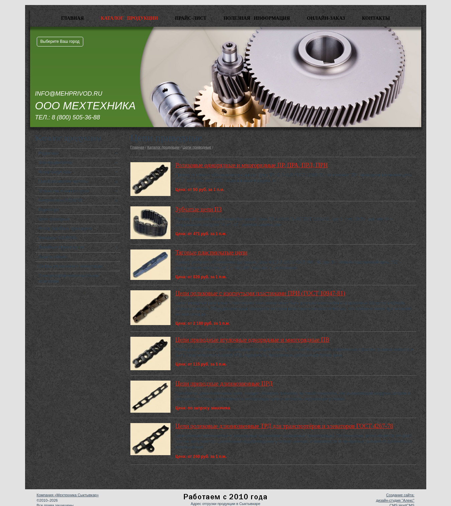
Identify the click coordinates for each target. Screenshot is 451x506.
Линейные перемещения (61, 247)
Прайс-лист (191, 18)
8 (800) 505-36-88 (76, 117)
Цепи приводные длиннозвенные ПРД (224, 383)
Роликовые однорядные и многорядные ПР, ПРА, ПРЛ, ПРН (252, 165)
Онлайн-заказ (326, 18)
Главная (72, 18)
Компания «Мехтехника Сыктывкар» (68, 495)
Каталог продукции (129, 18)
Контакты (376, 18)
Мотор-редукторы (54, 172)
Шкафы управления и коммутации (70, 266)
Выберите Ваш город (60, 41)
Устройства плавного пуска (63, 191)
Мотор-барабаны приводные (65, 228)
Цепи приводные (54, 219)
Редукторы (48, 153)
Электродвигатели (55, 162)
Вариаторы (48, 209)
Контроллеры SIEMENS (60, 200)
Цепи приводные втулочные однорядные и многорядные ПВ (253, 339)
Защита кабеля (52, 257)
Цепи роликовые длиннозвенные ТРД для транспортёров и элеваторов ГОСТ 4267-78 (284, 426)
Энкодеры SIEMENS (57, 237)
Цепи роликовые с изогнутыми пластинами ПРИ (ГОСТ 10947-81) (260, 293)
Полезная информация (257, 18)
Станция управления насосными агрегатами (68, 278)
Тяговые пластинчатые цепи (211, 252)
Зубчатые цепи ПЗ (199, 209)
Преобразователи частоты (63, 181)
